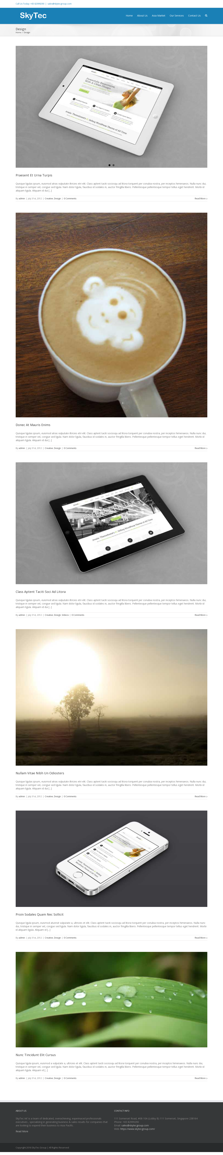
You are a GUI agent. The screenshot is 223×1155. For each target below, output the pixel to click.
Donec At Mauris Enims (33, 425)
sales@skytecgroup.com (60, 3)
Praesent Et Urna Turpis (34, 175)
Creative (49, 198)
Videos (65, 615)
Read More (200, 198)
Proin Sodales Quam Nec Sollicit (40, 914)
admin (22, 198)
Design (57, 198)
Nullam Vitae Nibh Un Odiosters (40, 773)
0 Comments (70, 198)
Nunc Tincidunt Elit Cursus (36, 1055)
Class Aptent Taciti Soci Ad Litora (41, 592)
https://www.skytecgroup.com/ (137, 1129)
